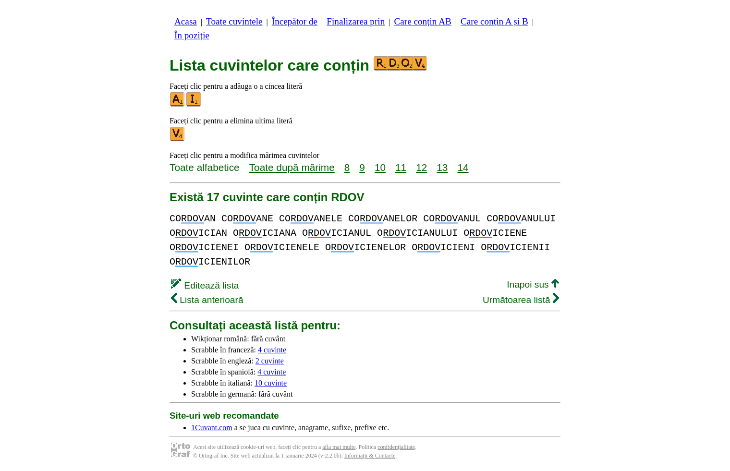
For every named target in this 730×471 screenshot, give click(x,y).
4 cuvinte (272, 350)
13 (442, 167)
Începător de (294, 21)
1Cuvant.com (211, 427)
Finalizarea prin (356, 21)
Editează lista (205, 285)
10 (380, 167)
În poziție (191, 35)
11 (400, 167)
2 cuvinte (270, 361)
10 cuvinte (271, 383)
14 (462, 167)
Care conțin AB (422, 21)
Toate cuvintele (234, 21)
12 (421, 167)
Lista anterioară (207, 300)
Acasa (185, 21)
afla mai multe (338, 447)
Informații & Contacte (370, 455)
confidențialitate (396, 447)
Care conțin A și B (494, 21)
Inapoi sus (533, 284)
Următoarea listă (521, 300)
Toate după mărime (292, 167)
